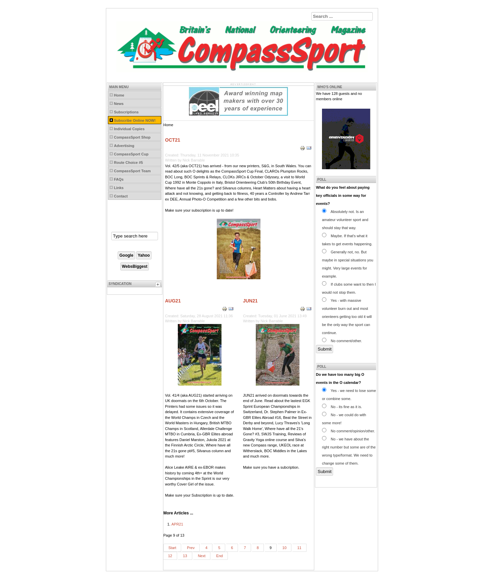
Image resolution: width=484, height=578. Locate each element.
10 (284, 548)
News (119, 104)
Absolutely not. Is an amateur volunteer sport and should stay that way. (345, 220)
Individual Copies (129, 129)
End (219, 556)
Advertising (124, 146)
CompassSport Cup (131, 154)
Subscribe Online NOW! (135, 120)
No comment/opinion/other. (348, 431)
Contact (121, 196)
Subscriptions (126, 112)
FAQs (119, 179)
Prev (191, 548)
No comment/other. (342, 341)
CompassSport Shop (132, 137)
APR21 (177, 524)
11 (299, 548)
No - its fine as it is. (342, 407)
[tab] (158, 285)
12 (170, 556)
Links (119, 188)
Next (202, 556)
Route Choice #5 (128, 162)
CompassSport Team (132, 171)
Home (119, 95)
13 (185, 556)
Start (172, 548)
